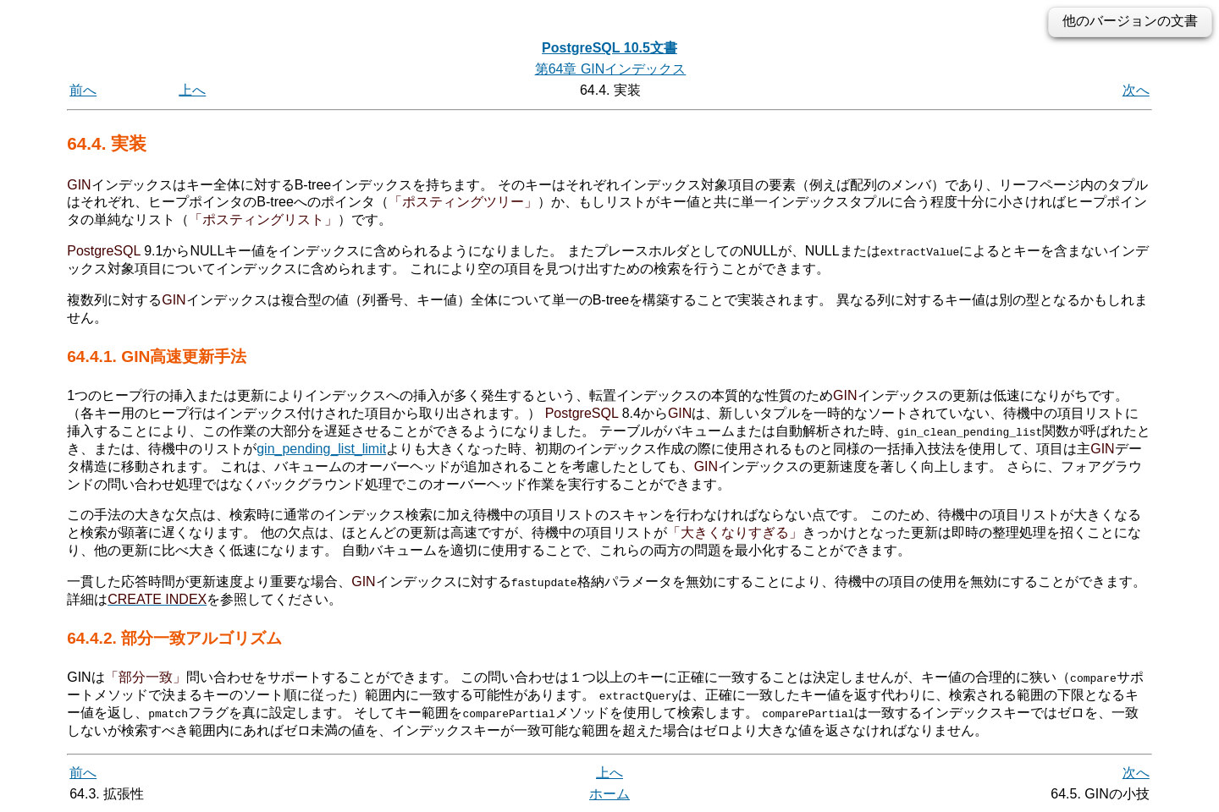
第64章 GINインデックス (611, 69)
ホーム (609, 793)
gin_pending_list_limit (321, 449)
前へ (83, 90)
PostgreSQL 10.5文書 (609, 48)
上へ (192, 90)
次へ (1136, 90)
